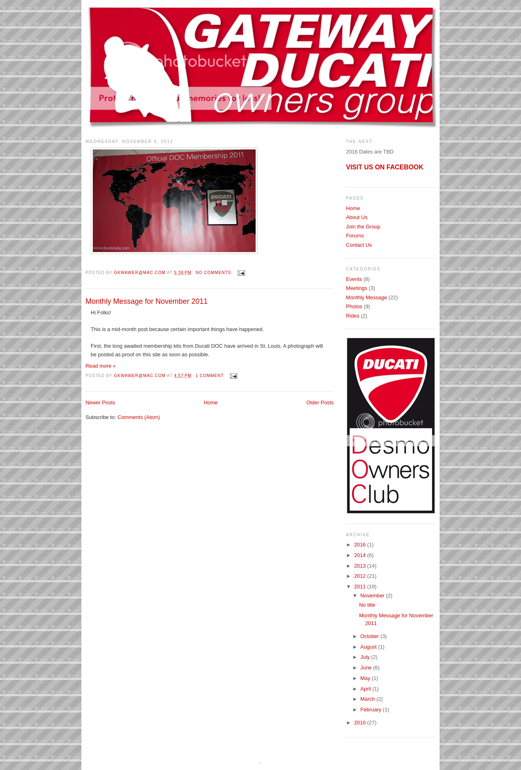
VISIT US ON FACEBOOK (384, 167)
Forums (355, 236)
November (373, 595)
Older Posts (320, 402)
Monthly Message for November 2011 (146, 301)
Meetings (356, 288)
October (370, 636)
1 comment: (210, 375)
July (365, 657)
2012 (360, 576)
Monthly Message (366, 297)
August (369, 647)
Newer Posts (100, 402)
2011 (360, 587)
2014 (360, 555)
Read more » (100, 366)
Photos (354, 306)
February (371, 709)
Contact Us (359, 245)
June (366, 668)
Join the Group (363, 227)
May (366, 678)
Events (354, 279)
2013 (360, 566)
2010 (360, 723)
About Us (357, 217)
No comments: (214, 272)
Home (211, 402)
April (366, 689)
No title (367, 605)
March (368, 699)
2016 (360, 545)
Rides (352, 316)
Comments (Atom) (139, 417)
